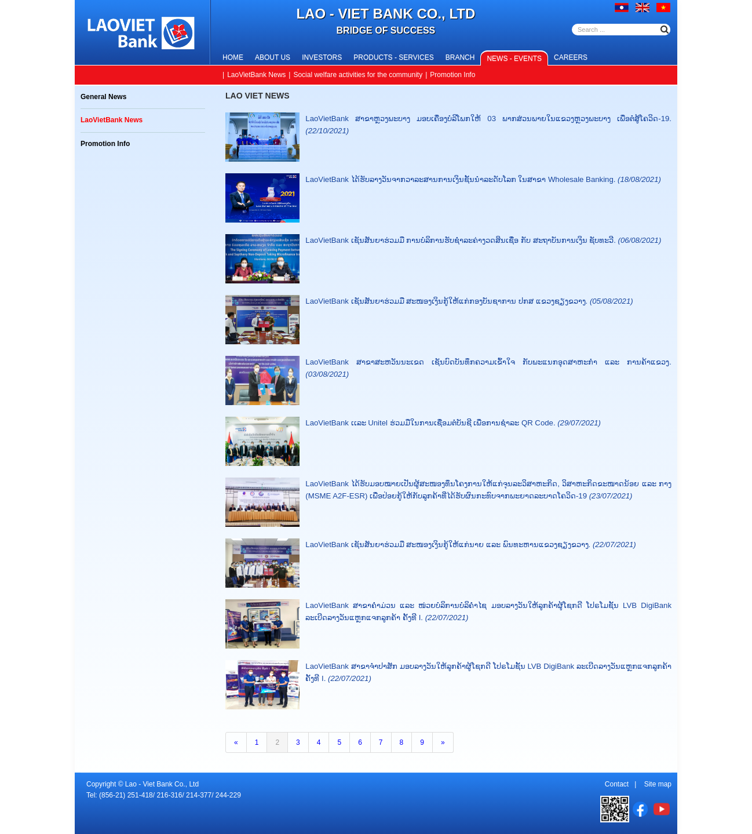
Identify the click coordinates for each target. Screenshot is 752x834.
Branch (460, 57)
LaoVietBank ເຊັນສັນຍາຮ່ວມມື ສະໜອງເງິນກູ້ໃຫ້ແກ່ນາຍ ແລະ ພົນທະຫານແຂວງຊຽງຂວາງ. (470, 544)
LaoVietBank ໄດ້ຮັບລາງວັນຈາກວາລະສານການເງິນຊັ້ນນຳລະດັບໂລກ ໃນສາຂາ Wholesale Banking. (483, 179)
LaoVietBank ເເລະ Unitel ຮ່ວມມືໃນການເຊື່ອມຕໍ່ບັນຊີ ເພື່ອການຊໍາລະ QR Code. (453, 422)
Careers (570, 57)
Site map (657, 784)
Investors (322, 57)
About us (272, 57)
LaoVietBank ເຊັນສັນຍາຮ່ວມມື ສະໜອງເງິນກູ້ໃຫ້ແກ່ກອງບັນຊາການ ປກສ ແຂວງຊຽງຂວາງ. (469, 301)
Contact (617, 784)
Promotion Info (452, 75)
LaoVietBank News (256, 75)
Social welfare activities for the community (357, 75)
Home (232, 57)
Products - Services (393, 57)
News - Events (514, 58)
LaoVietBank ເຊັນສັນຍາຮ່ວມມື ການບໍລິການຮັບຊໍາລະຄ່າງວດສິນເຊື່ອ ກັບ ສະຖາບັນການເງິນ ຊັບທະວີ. (483, 240)
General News (103, 97)
